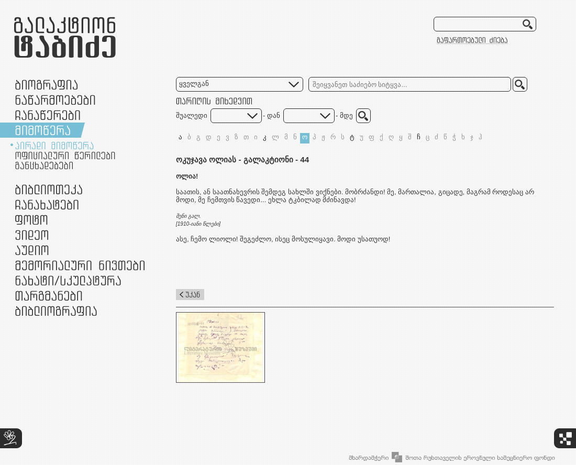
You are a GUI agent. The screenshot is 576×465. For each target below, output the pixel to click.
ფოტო (31, 219)
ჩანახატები (47, 204)
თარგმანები (48, 295)
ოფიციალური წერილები (65, 155)
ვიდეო (31, 234)
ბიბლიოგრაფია (56, 310)
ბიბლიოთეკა (48, 189)
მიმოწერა (42, 130)
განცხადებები (44, 165)
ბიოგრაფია (46, 84)
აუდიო (32, 250)
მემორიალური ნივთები (80, 265)
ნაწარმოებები (55, 99)
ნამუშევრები (68, 280)
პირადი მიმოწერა (54, 145)
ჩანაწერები (47, 115)
